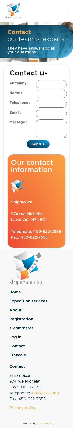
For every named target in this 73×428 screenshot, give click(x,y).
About (15, 310)
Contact (17, 346)
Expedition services (28, 301)
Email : (15, 112)
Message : (18, 122)
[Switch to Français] (40, 354)
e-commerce (21, 328)
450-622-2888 (47, 231)
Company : (19, 83)
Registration (21, 319)
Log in (15, 337)
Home (15, 292)
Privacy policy (22, 408)
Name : (16, 93)
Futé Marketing (46, 423)
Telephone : (20, 102)
